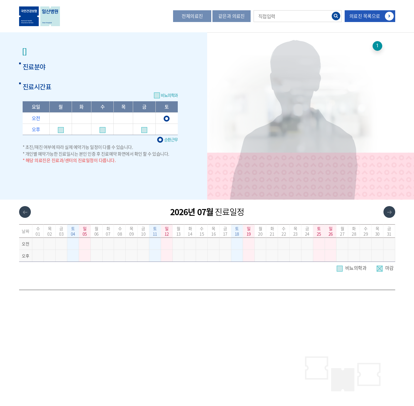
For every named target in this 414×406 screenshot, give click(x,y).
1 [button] (377, 45)
